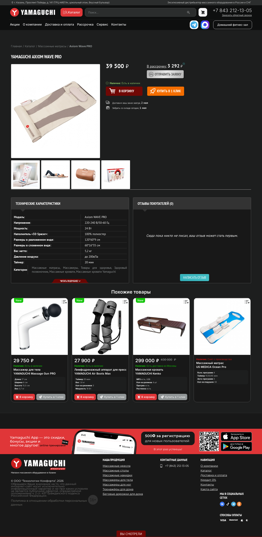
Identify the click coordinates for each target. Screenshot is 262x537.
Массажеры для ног (117, 484)
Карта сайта (209, 489)
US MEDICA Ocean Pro (211, 366)
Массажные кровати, (62, 271)
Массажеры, (72, 268)
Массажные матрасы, (47, 268)
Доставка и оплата (59, 24)
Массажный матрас (210, 363)
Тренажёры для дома (118, 489)
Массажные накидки (117, 475)
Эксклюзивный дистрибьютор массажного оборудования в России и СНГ (209, 2)
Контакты (118, 24)
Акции (15, 24)
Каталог (206, 470)
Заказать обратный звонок (237, 15)
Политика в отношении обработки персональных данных (49, 502)
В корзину (24, 397)
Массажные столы (116, 470)
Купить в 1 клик (165, 91)
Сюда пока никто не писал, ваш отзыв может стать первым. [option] (192, 235)
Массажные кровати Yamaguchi (96, 271)
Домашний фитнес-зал (232, 24)
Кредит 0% (208, 480)
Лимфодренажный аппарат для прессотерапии (107, 369)
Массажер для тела (26, 369)
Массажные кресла (116, 466)
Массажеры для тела (118, 480)
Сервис (102, 24)
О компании (32, 24)
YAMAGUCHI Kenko (148, 373)
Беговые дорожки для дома (123, 494)
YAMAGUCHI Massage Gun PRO (34, 373)
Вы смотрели (131, 534)
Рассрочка (85, 24)
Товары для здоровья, (97, 268)
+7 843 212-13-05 (232, 10)
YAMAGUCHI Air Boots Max (92, 373)
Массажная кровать (149, 369)
